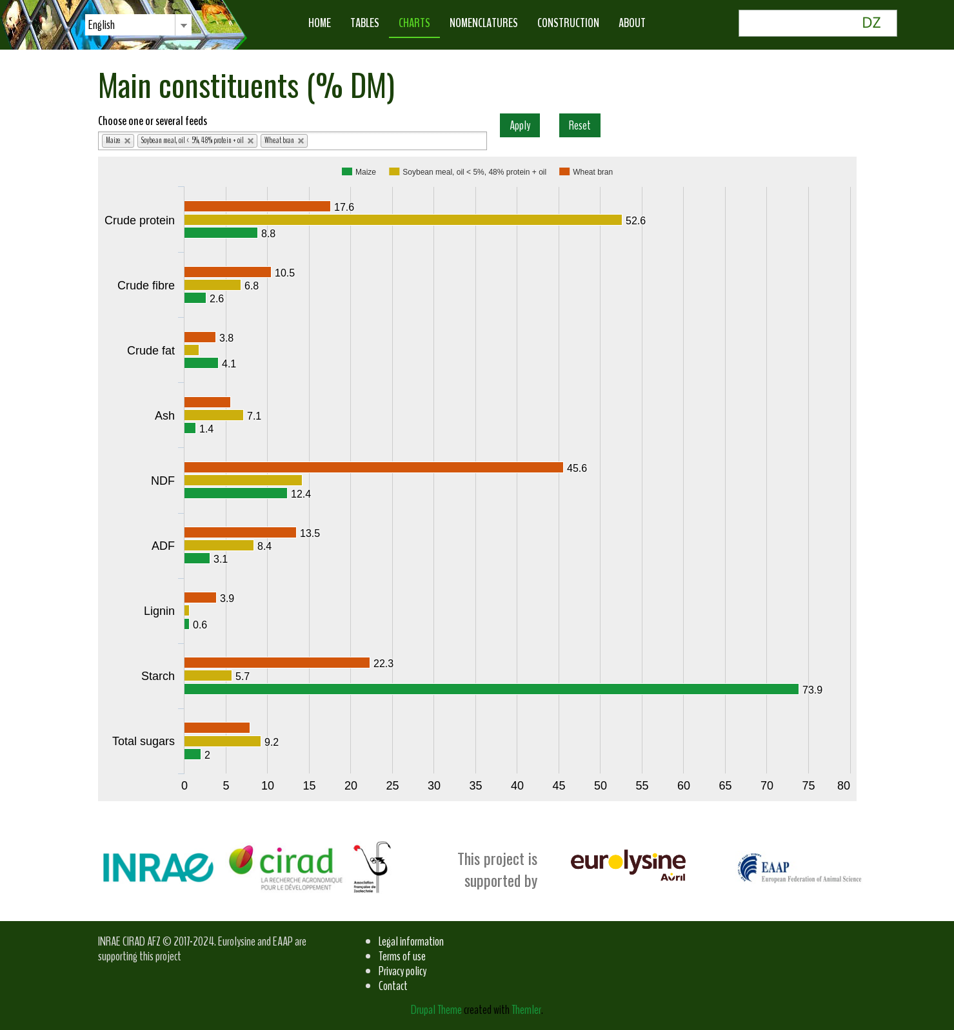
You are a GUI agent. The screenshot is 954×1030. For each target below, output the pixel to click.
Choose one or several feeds (152, 120)
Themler (526, 1009)
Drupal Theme (436, 1009)
